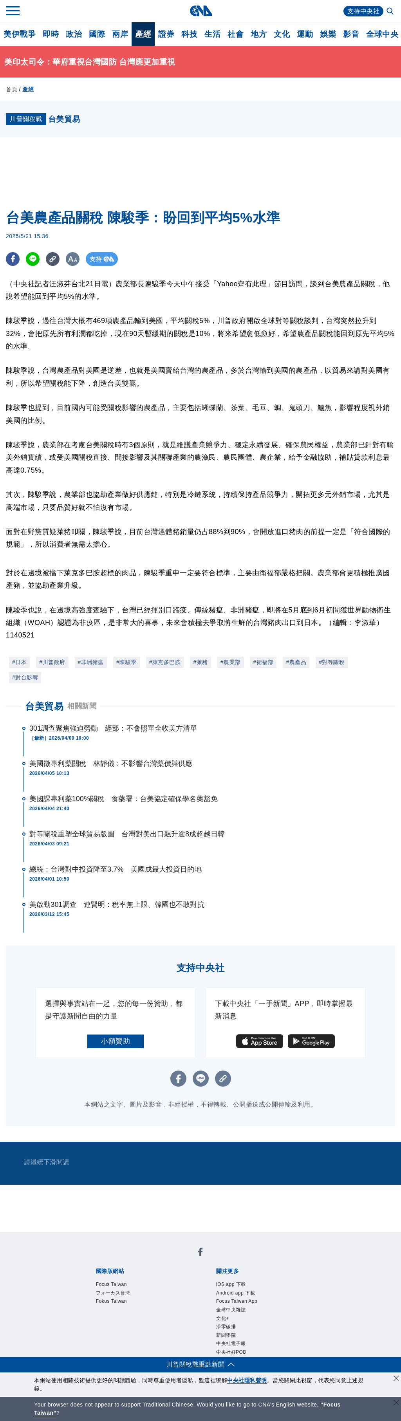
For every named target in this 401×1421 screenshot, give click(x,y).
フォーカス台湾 (113, 1293)
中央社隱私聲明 (247, 1380)
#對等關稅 (332, 662)
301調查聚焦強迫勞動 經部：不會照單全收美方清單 (113, 728)
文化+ (222, 1318)
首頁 (11, 89)
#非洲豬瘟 (91, 662)
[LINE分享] (33, 259)
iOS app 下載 (231, 1284)
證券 (166, 34)
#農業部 (230, 662)
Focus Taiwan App (236, 1301)
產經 (143, 34)
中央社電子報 (231, 1343)
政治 (74, 34)
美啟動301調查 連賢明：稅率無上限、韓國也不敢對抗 (116, 904)
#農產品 (296, 662)
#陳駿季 (126, 662)
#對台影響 (25, 677)
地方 (259, 34)
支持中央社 (363, 11)
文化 (282, 34)
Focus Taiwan (111, 1284)
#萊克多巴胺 (165, 662)
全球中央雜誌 (231, 1310)
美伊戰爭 (20, 34)
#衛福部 (263, 662)
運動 (305, 34)
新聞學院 (226, 1335)
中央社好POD (231, 1352)
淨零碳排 (226, 1326)
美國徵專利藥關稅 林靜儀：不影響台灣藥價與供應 (110, 763)
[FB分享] (13, 259)
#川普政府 (52, 662)
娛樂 (328, 34)
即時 (51, 34)
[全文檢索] (391, 11)
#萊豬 (200, 662)
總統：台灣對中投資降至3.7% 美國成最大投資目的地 (115, 869)
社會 (236, 34)
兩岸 (120, 34)
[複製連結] (53, 259)
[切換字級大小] (72, 259)
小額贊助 (115, 1041)
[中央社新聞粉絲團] (200, 1253)
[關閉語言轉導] (396, 1403)
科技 (189, 34)
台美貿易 (44, 706)
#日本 (19, 662)
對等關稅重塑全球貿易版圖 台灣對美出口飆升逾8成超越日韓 (127, 834)
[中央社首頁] (200, 11)
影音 (351, 34)
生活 (212, 34)
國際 (97, 34)
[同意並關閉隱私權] (396, 1379)
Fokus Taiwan (111, 1301)
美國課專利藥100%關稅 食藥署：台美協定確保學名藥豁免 (123, 799)
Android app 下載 (235, 1293)
